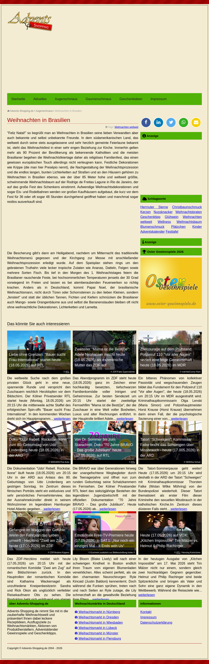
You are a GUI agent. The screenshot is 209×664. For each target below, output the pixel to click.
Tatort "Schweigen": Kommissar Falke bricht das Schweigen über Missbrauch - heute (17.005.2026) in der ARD (169, 447)
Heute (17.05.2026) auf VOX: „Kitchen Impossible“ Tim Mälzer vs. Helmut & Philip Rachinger (169, 540)
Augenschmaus (66, 99)
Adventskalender (152, 231)
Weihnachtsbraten (188, 212)
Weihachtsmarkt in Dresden (97, 617)
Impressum (158, 99)
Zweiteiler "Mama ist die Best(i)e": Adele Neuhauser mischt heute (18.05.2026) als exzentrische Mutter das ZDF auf (102, 357)
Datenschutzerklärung (156, 622)
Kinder (197, 226)
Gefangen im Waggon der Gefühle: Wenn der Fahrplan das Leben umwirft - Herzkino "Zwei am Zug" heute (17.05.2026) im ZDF (37, 538)
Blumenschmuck (152, 226)
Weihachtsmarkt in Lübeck (96, 628)
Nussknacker (163, 212)
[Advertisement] (104, 62)
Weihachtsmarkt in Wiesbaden (99, 622)
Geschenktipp (150, 217)
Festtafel (172, 231)
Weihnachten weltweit (126, 127)
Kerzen (145, 212)
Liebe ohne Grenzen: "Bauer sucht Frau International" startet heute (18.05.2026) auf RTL (37, 359)
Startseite (18, 99)
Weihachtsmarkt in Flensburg (98, 638)
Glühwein (171, 217)
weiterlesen (61, 418)
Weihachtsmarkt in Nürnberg (97, 612)
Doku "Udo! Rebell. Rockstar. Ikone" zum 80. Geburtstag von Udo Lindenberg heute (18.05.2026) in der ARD (38, 447)
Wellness (164, 222)
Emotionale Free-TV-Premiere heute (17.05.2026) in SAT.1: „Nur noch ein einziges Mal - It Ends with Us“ (104, 540)
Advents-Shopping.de (20, 111)
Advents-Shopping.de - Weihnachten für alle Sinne (30, 21)
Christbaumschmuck (187, 207)
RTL (67, 372)
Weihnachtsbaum (189, 222)
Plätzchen (178, 226)
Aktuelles (40, 99)
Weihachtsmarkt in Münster (96, 633)
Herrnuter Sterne (154, 207)
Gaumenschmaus (98, 99)
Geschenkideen (130, 99)
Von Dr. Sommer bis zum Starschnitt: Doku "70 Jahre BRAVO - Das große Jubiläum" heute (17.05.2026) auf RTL (104, 447)
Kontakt (145, 612)
